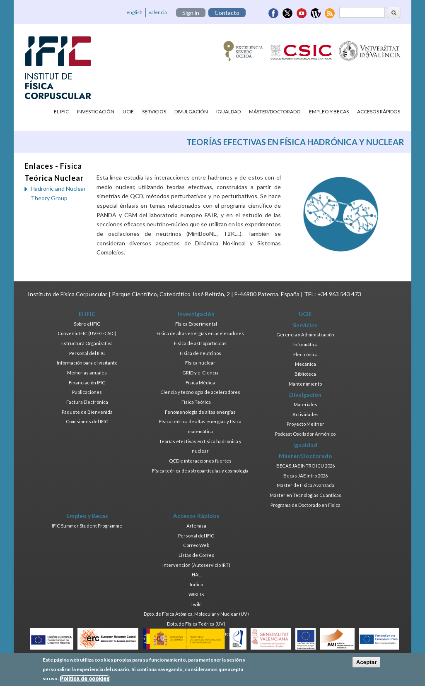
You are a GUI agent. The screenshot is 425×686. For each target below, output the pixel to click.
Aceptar (366, 665)
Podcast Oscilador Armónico (305, 434)
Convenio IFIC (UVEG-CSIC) (87, 333)
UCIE (128, 111)
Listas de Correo (196, 555)
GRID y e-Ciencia (200, 372)
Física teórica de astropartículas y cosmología (200, 470)
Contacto (227, 12)
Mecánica (305, 364)
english (134, 12)
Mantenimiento (305, 383)
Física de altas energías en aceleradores (200, 333)
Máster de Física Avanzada (305, 485)
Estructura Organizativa (87, 343)
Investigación (95, 111)
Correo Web (196, 545)
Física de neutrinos (200, 353)
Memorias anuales (87, 372)
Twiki (196, 604)
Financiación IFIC (87, 382)
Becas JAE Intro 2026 (305, 475)
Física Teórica (196, 402)
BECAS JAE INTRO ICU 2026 (305, 465)
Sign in (190, 12)
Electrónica (305, 354)
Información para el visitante (87, 362)
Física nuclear (200, 362)
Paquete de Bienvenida (87, 412)
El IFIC (61, 111)
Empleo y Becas (329, 111)
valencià (158, 12)
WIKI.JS (196, 594)
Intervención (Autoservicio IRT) (196, 565)
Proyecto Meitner (305, 424)
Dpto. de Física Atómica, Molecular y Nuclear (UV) (196, 613)
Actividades (305, 414)
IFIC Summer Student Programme (87, 525)
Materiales (305, 404)
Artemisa (196, 525)
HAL (196, 574)
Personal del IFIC (87, 353)
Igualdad (228, 111)
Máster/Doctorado (275, 111)
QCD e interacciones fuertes (200, 460)
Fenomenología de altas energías (200, 412)
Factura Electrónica (87, 402)
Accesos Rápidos (378, 111)
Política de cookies (85, 681)
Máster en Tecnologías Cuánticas (305, 495)
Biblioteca (305, 374)
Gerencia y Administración (305, 334)
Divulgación (191, 111)
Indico (196, 584)
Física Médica (200, 382)
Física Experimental (196, 323)
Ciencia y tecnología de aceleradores (200, 392)
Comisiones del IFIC (87, 421)
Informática (305, 344)
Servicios (154, 111)
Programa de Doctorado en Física (305, 505)
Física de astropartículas (200, 343)
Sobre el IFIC (87, 323)
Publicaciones (87, 392)
